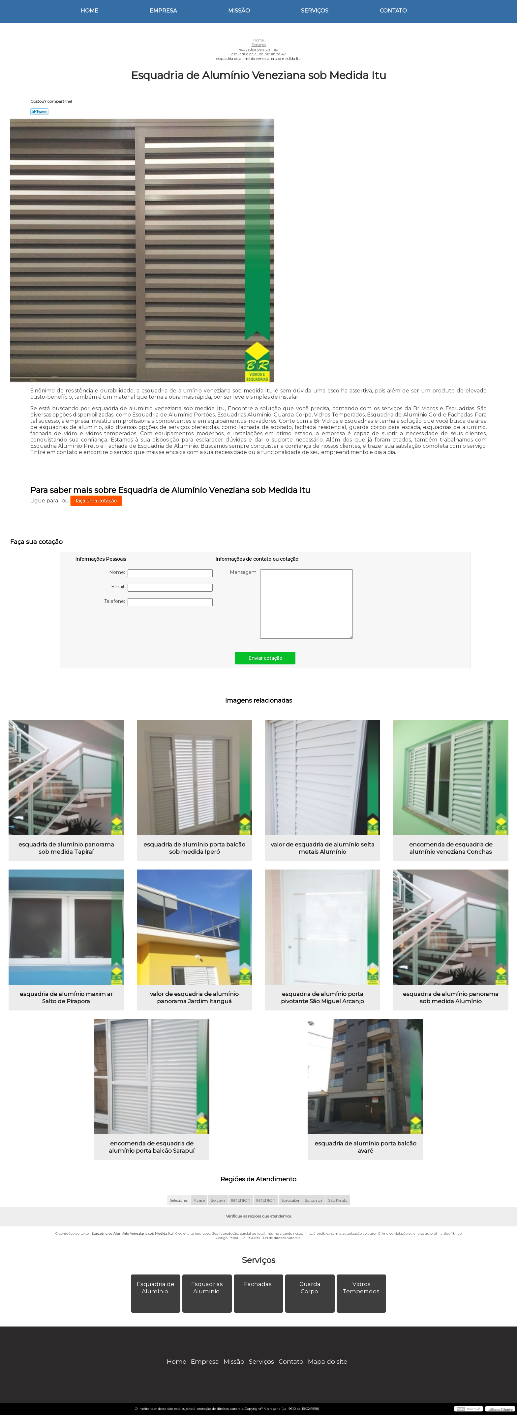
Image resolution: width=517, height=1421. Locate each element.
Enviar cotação (265, 658)
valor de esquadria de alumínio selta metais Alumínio (323, 848)
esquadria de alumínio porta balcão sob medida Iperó (194, 848)
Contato (393, 11)
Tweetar (39, 111)
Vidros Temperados (362, 1288)
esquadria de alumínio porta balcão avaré (365, 1147)
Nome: (161, 573)
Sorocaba (290, 1200)
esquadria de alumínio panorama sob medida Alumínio (451, 998)
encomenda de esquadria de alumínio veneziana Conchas (451, 848)
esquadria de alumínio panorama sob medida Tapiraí (66, 848)
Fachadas (258, 1284)
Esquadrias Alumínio (207, 1288)
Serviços (314, 11)
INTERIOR (241, 1200)
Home (89, 11)
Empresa (163, 11)
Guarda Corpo (309, 1288)
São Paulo (337, 1200)
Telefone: (158, 602)
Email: (162, 588)
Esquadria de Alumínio (155, 1288)
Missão (239, 11)
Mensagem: (291, 604)
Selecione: (179, 1200)
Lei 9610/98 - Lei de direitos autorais (271, 1238)
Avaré (199, 1200)
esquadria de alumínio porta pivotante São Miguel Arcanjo (322, 998)
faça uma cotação (96, 501)
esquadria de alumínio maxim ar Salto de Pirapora (66, 998)
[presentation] (117, 625)
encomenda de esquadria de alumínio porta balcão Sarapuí (152, 1147)
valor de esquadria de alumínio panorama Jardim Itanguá (194, 998)
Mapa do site (327, 1361)
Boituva (218, 1200)
